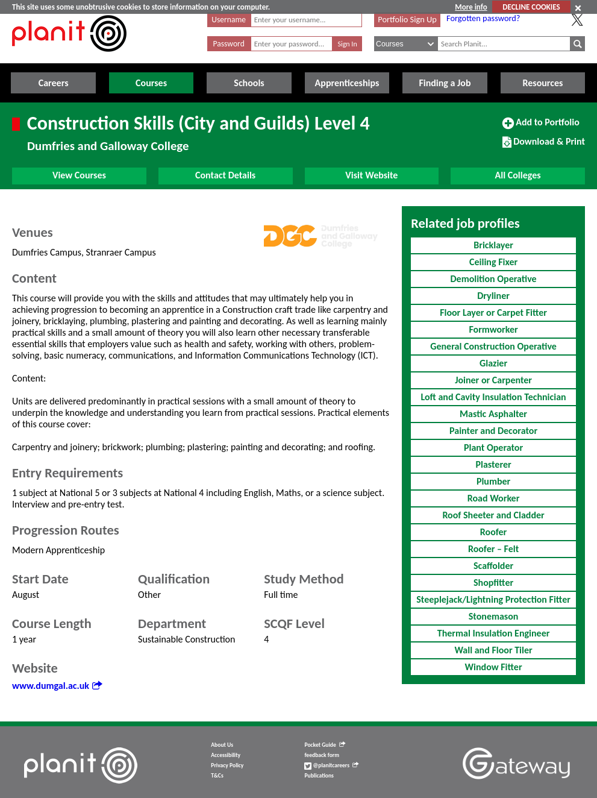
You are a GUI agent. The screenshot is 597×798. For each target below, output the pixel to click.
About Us (222, 745)
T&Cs (217, 775)
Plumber (493, 481)
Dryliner (493, 295)
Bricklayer (493, 245)
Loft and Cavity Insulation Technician (493, 397)
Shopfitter (493, 582)
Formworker (493, 329)
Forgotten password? (483, 18)
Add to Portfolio (541, 127)
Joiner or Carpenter (493, 380)
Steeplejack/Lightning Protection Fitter (493, 599)
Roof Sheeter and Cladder (493, 515)
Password (229, 44)
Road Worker (493, 498)
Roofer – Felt (493, 549)
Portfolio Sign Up (407, 19)
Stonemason (494, 616)
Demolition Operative (493, 278)
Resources (542, 83)
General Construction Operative (493, 346)
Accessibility (225, 755)
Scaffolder (493, 565)
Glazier (493, 363)
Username (228, 19)
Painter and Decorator (493, 430)
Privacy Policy (227, 765)
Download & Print (543, 146)
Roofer (493, 532)
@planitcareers (331, 765)
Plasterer (493, 464)
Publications (318, 775)
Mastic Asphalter (493, 413)
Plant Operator (493, 447)
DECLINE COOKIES (531, 6)
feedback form (321, 755)
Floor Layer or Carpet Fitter (493, 312)
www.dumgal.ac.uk (57, 685)
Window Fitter (493, 667)
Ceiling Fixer (493, 262)
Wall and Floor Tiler (493, 650)
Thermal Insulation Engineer (493, 633)
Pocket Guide (324, 745)
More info (471, 6)
